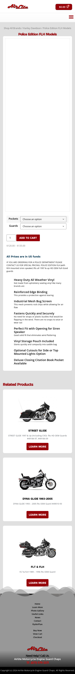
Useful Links (37, 614)
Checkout (37, 637)
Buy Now (37, 630)
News (37, 617)
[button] (71, 17)
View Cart (37, 634)
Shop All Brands (12, 28)
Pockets (13, 218)
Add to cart (28, 238)
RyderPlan (37, 624)
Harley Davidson (32, 28)
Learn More (37, 607)
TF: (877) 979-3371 (37, 663)
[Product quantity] (11, 238)
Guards (13, 225)
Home (37, 604)
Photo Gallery (37, 610)
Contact (37, 621)
